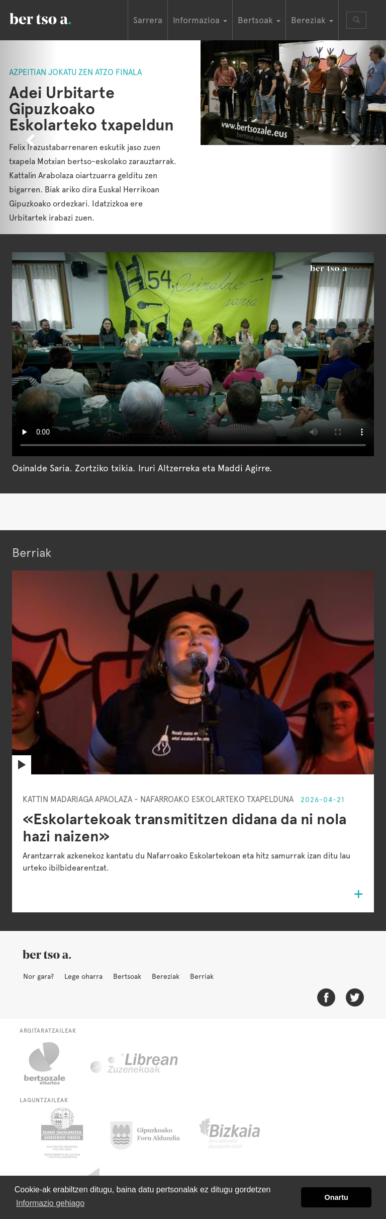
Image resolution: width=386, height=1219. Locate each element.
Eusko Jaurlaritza (61, 1133)
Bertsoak (127, 976)
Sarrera (147, 20)
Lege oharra (83, 976)
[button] (29, 137)
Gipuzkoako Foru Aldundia (151, 1133)
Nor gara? (38, 976)
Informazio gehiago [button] (50, 1203)
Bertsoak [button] (259, 20)
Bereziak (165, 976)
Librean (134, 1063)
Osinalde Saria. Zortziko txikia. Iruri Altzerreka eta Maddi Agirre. (142, 468)
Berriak (202, 976)
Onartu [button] (336, 1197)
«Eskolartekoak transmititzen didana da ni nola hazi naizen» (184, 827)
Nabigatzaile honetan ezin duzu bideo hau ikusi (193, 354)
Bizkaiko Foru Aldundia (241, 1133)
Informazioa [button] (200, 20)
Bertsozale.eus (51, 1063)
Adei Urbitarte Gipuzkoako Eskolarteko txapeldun (91, 108)
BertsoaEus (55, 17)
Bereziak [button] (312, 20)
